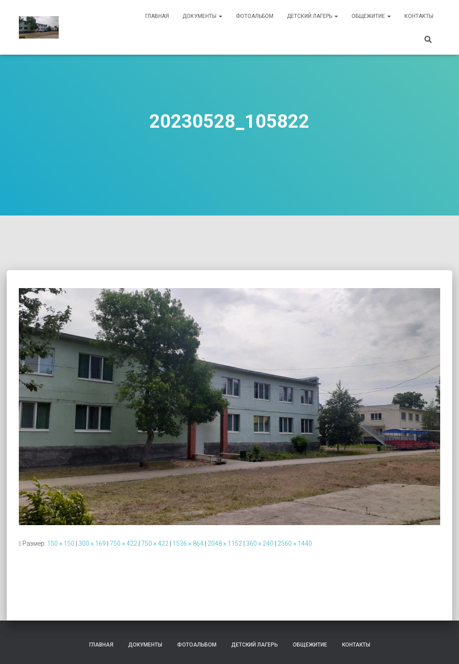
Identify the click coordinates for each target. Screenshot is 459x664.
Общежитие (371, 16)
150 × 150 (60, 543)
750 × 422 (123, 543)
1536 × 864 (188, 543)
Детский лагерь (312, 16)
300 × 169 (92, 543)
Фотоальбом (254, 16)
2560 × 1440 (294, 543)
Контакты (418, 16)
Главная (157, 16)
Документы (202, 16)
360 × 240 (259, 543)
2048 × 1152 (225, 543)
